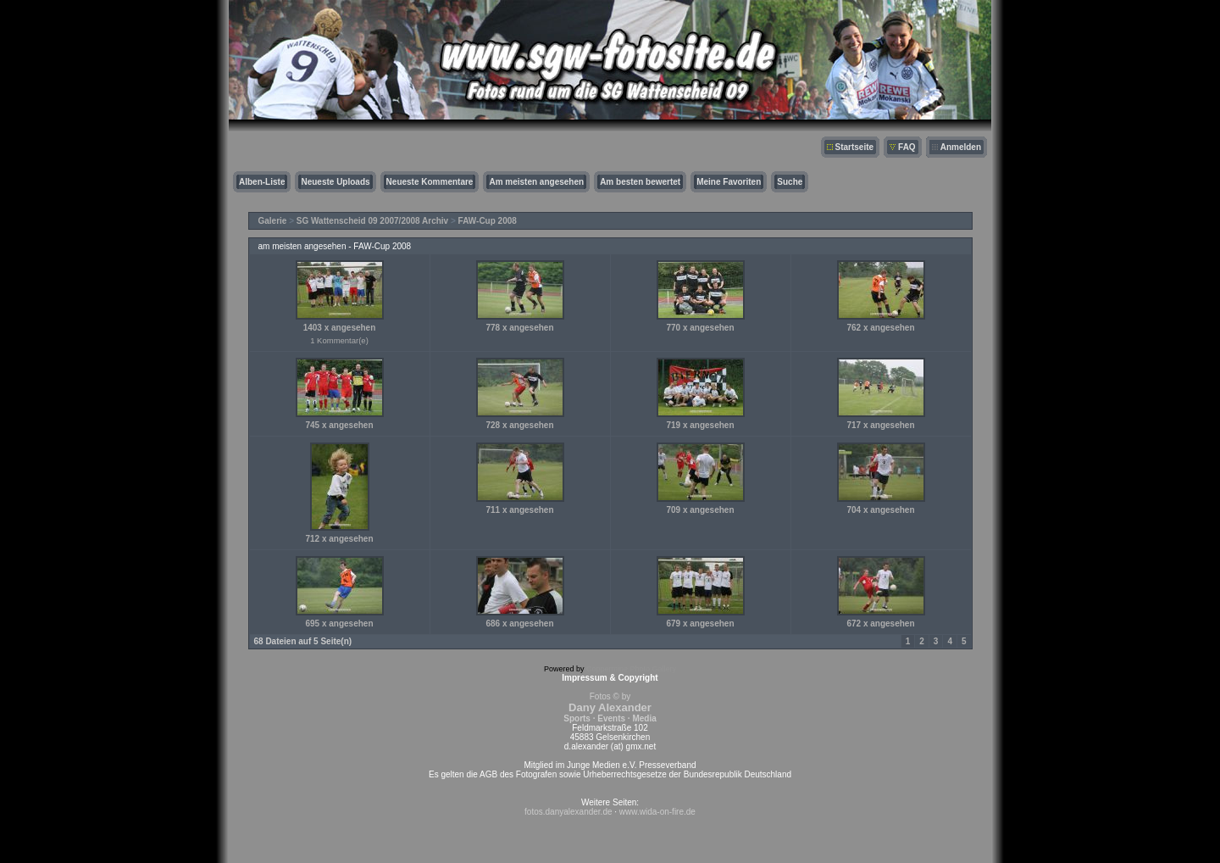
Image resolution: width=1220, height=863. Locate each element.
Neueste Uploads (335, 182)
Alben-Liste (262, 182)
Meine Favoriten (728, 182)
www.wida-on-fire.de (657, 811)
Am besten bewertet (640, 182)
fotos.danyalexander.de (568, 811)
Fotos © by (609, 707)
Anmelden (960, 147)
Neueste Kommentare (430, 182)
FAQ (907, 147)
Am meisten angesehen (536, 182)
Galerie (272, 220)
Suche (789, 182)
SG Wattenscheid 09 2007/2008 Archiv (372, 220)
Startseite (854, 147)
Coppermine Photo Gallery (631, 669)
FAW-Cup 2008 (487, 220)
